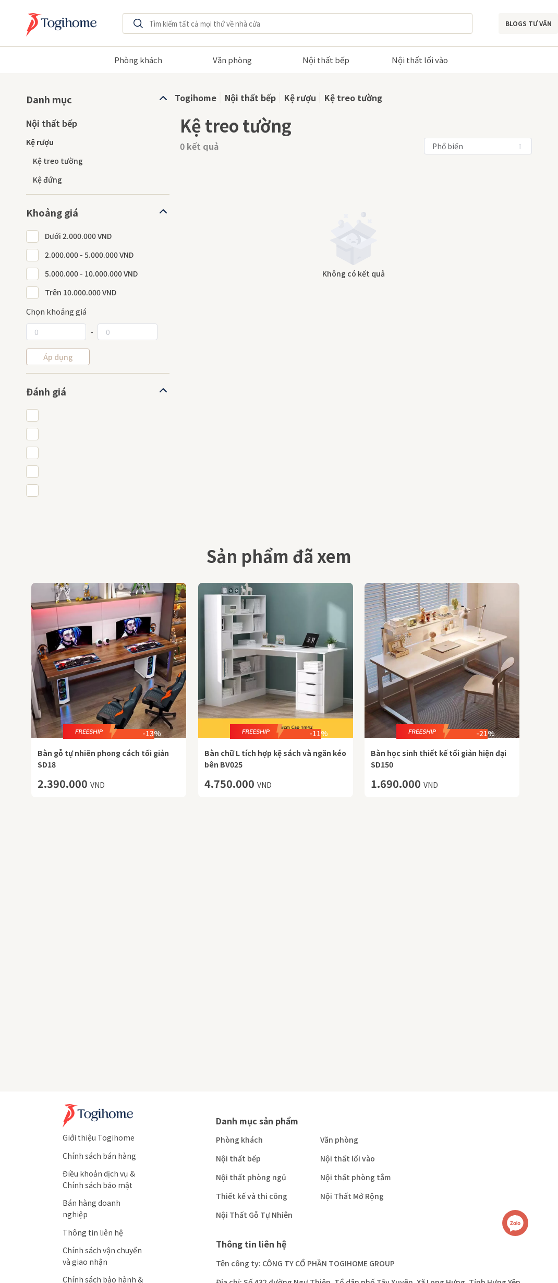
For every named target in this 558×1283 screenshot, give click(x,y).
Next (473, 59)
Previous (84, 59)
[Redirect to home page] (59, 23)
